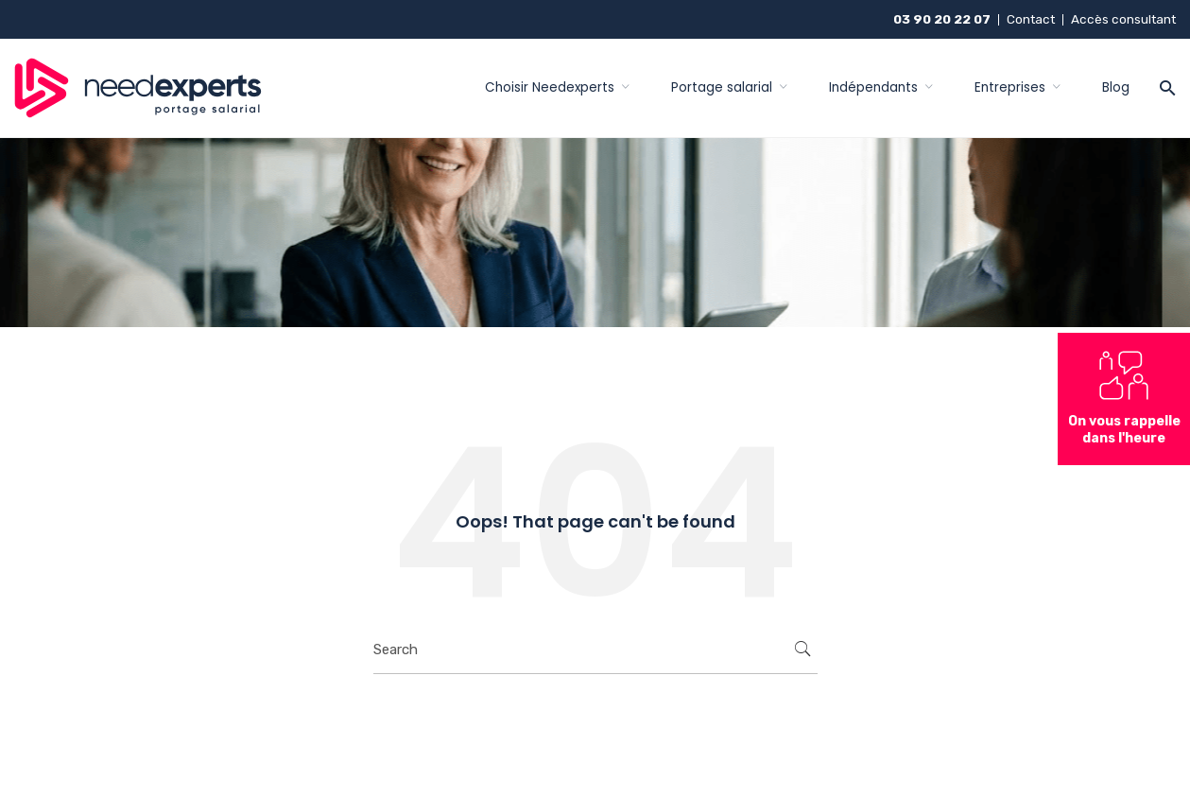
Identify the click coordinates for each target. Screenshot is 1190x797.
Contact (1031, 18)
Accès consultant (1123, 18)
